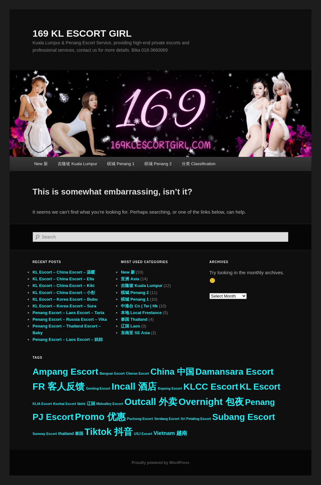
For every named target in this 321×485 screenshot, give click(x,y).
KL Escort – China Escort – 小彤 (64, 292)
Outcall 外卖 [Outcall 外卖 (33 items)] (150, 401)
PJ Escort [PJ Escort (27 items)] (53, 417)
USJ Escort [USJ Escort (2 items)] (143, 434)
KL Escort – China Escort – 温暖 (64, 272)
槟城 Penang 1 (120, 163)
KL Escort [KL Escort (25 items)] (260, 387)
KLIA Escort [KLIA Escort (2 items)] (42, 404)
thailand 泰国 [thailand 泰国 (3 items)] (71, 433)
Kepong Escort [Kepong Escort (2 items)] (170, 388)
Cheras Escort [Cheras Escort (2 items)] (137, 373)
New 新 (41, 163)
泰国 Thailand (134, 319)
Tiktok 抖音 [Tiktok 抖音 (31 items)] (108, 432)
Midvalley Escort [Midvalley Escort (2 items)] (109, 404)
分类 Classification (198, 163)
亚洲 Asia (130, 278)
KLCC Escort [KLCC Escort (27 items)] (210, 387)
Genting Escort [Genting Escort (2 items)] (98, 388)
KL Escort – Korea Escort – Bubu (65, 299)
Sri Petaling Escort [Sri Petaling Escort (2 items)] (196, 419)
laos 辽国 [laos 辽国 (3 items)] (86, 403)
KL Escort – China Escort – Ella (63, 278)
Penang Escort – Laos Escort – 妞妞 (68, 339)
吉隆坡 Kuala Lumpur (77, 163)
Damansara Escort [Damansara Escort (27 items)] (234, 372)
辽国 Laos (130, 326)
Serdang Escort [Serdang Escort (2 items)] (166, 419)
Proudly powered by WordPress (160, 462)
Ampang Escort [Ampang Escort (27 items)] (65, 372)
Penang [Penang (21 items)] (260, 402)
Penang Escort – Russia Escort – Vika (70, 319)
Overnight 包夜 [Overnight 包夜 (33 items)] (211, 401)
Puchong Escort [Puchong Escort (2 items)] (140, 419)
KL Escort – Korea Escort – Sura (64, 306)
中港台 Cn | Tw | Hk (139, 306)
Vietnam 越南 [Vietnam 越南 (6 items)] (170, 433)
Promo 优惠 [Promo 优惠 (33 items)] (100, 416)
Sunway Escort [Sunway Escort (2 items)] (45, 434)
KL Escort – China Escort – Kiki (63, 285)
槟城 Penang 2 (157, 163)
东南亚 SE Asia (135, 332)
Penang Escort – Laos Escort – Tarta (68, 312)
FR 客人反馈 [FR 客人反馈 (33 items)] (58, 386)
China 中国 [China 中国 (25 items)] (172, 372)
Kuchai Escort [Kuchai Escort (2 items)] (64, 404)
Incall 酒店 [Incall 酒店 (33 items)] (134, 386)
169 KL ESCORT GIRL (82, 33)
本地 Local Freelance (141, 312)
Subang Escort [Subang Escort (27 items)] (243, 417)
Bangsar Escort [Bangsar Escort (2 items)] (112, 373)
